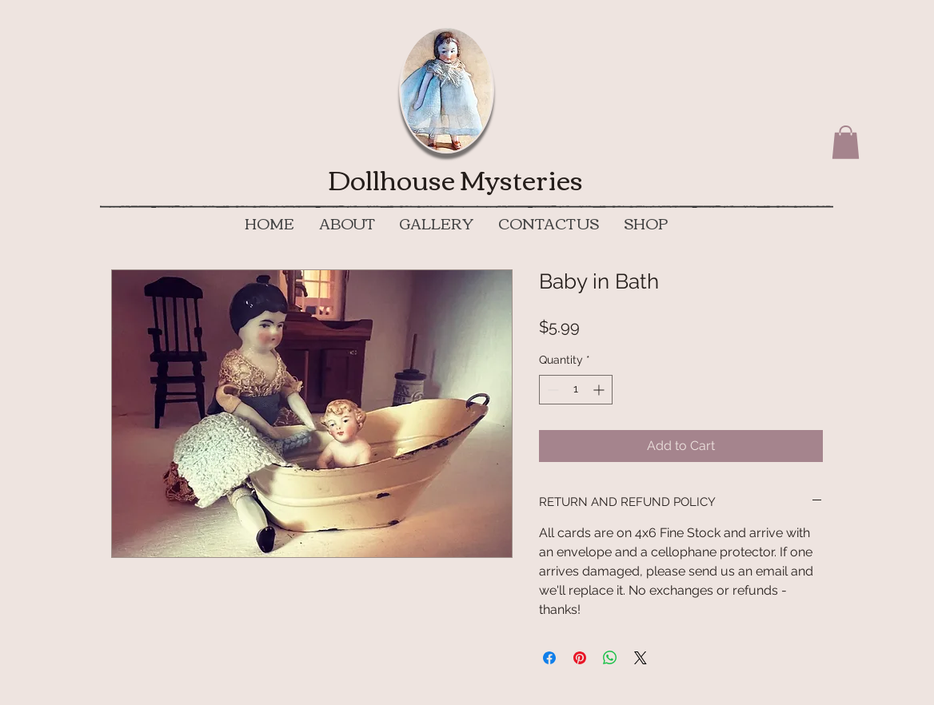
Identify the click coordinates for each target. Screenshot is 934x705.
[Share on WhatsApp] (610, 657)
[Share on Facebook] (549, 657)
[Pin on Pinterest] (579, 657)
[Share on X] (640, 657)
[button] (846, 142)
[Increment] (600, 390)
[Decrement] (551, 390)
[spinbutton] (575, 390)
